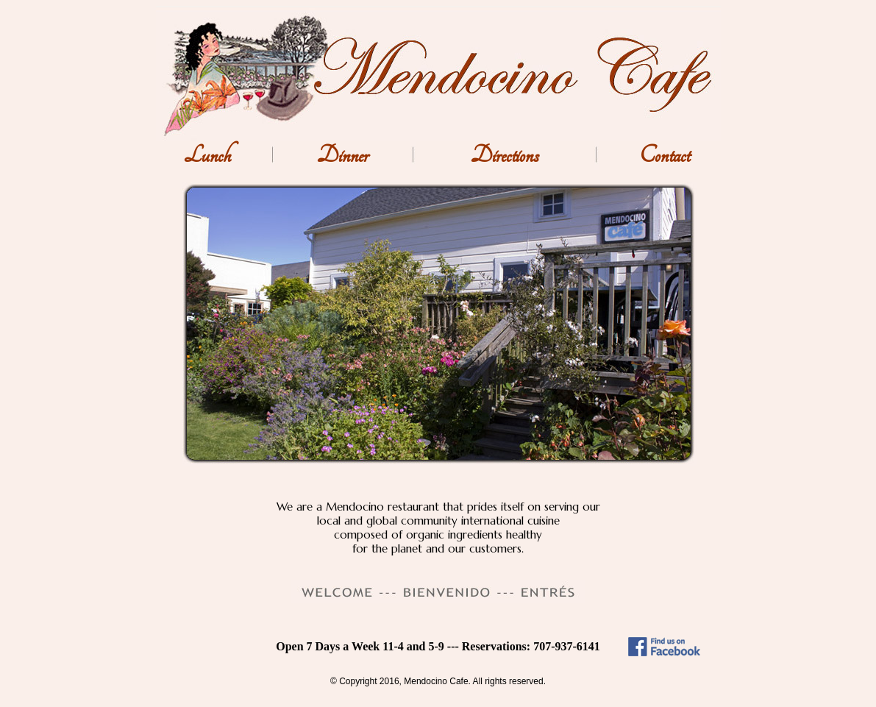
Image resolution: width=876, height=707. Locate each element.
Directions (505, 155)
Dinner (342, 155)
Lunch (207, 155)
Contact (665, 155)
